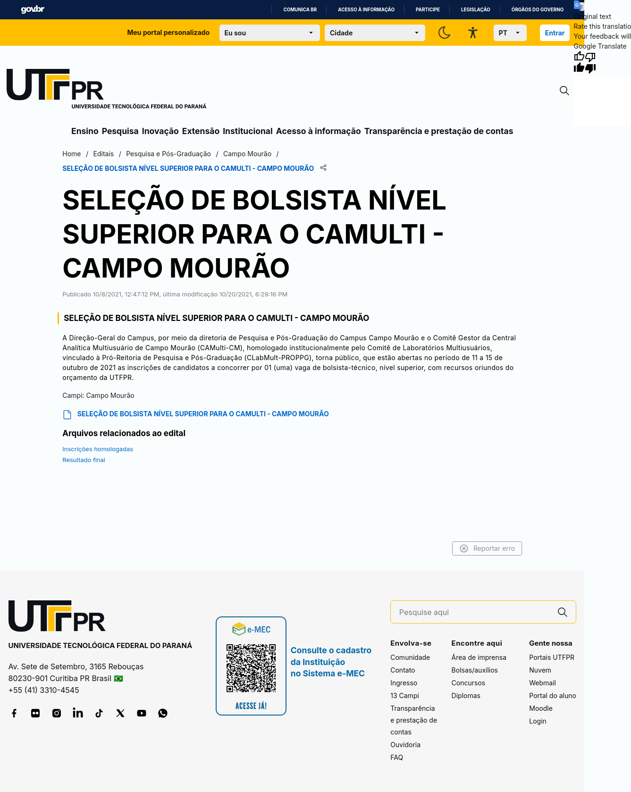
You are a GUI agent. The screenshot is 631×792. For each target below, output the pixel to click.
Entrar (555, 33)
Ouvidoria (405, 745)
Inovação (160, 131)
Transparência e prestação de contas (438, 131)
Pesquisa (120, 131)
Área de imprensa (479, 657)
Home (71, 154)
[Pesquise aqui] (474, 612)
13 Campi (404, 695)
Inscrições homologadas (97, 449)
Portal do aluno (552, 695)
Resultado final (83, 459)
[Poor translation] (590, 62)
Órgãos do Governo (538, 9)
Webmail (542, 683)
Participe (428, 9)
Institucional (248, 131)
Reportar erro (487, 548)
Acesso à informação (366, 9)
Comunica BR (300, 9)
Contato (402, 670)
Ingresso (403, 683)
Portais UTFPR (551, 657)
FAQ (396, 757)
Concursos (469, 683)
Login (538, 721)
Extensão (200, 131)
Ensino (85, 131)
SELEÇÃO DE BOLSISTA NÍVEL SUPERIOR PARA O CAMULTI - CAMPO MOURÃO (195, 415)
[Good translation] (579, 62)
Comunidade (410, 657)
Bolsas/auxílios (475, 670)
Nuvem (540, 670)
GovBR (32, 9)
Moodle (541, 708)
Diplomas (466, 695)
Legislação (475, 9)
